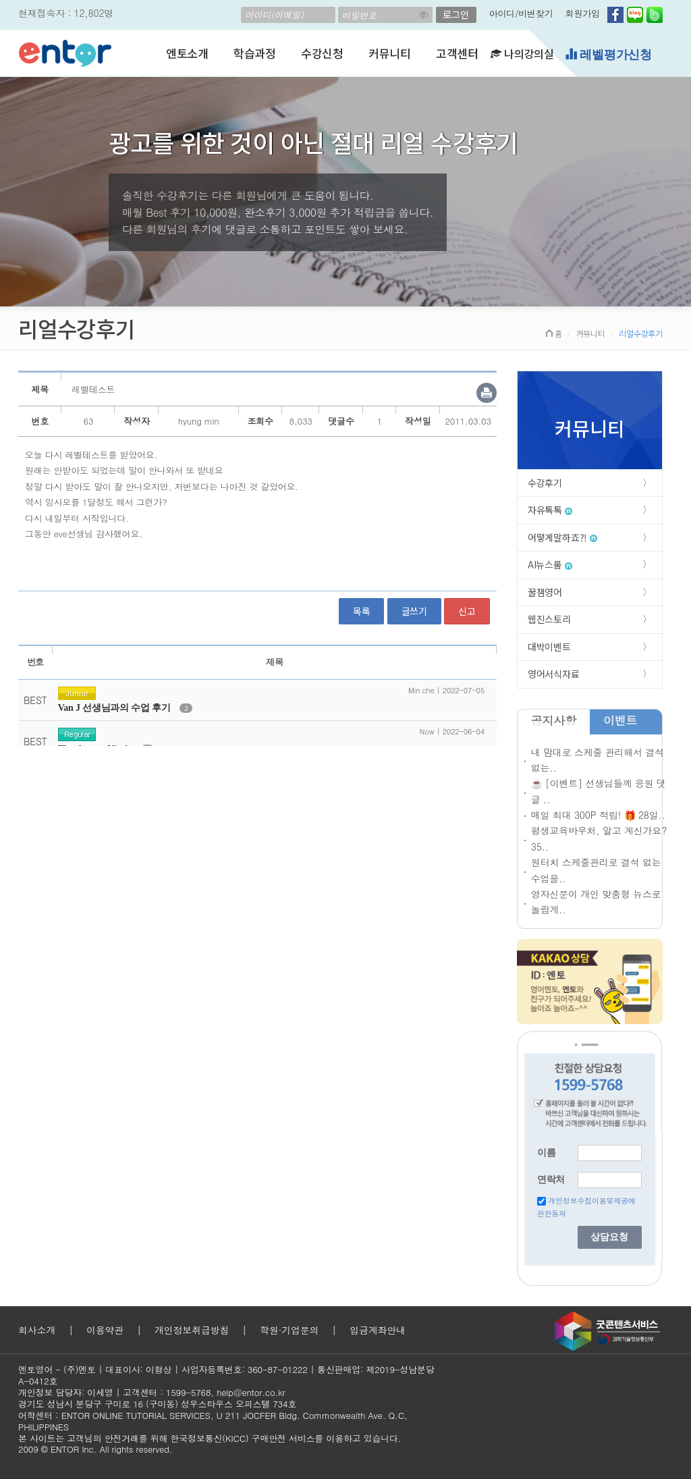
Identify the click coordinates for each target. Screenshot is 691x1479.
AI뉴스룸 (550, 564)
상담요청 (609, 1237)
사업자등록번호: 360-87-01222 (245, 1369)
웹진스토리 (549, 619)
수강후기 (545, 482)
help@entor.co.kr (251, 1392)
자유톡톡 (550, 509)
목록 (361, 611)
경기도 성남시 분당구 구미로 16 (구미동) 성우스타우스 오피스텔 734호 (157, 1403)
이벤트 (620, 720)
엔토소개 (187, 53)
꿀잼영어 (545, 592)
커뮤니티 (389, 53)
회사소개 (36, 1330)
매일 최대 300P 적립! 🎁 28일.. (598, 815)
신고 (467, 611)
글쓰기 (414, 611)
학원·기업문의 (289, 1330)
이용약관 (104, 1330)
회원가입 (582, 13)
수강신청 (322, 53)
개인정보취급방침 (192, 1330)
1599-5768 (188, 1392)
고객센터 (457, 53)
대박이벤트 (549, 646)
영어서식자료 (554, 673)
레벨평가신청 (608, 54)
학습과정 (254, 53)
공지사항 (553, 720)
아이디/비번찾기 (521, 13)
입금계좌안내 (378, 1330)
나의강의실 (522, 53)
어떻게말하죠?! (562, 537)
